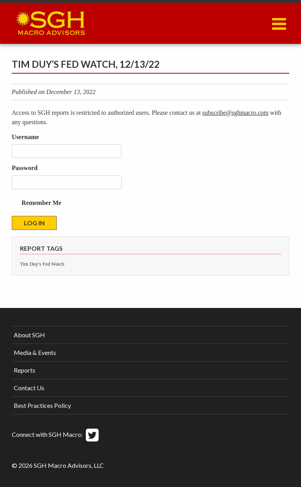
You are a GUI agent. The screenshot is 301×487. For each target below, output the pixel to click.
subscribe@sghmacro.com (235, 112)
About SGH (29, 335)
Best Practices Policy (42, 405)
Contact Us (29, 387)
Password (25, 168)
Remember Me (41, 202)
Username (25, 137)
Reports (24, 370)
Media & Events (35, 352)
